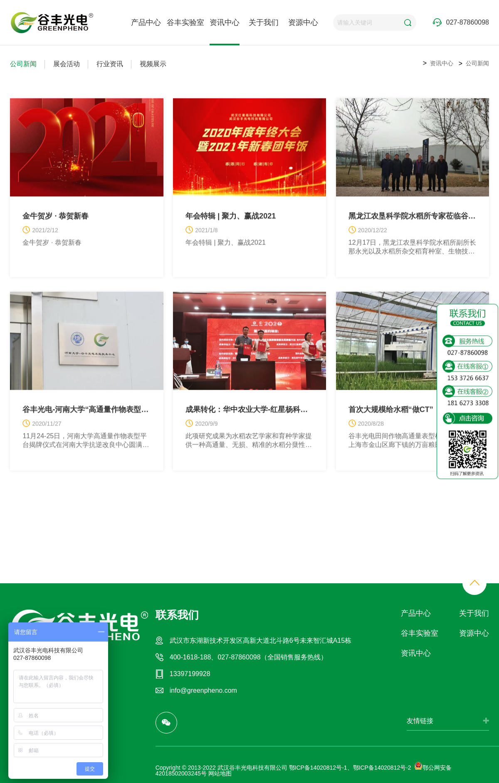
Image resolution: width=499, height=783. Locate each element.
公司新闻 (23, 63)
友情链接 (420, 720)
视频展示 (153, 63)
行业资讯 (109, 63)
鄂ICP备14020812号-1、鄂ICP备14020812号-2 (350, 767)
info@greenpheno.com (203, 690)
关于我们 (264, 22)
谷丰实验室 (185, 22)
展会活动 (66, 63)
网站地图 (220, 773)
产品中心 (146, 22)
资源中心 (303, 22)
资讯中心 (225, 22)
